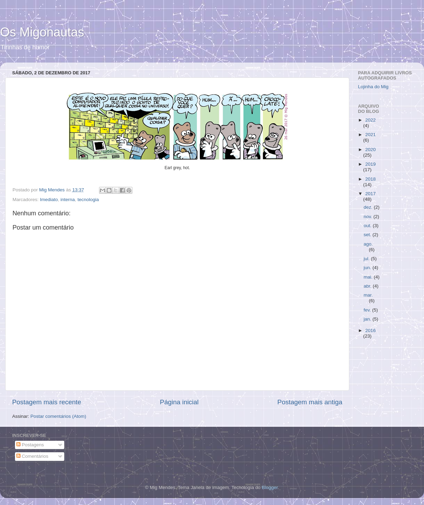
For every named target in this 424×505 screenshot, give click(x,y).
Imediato (49, 199)
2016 (370, 330)
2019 (370, 164)
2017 (370, 193)
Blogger (270, 487)
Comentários (32, 456)
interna (67, 199)
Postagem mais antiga (309, 402)
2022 (370, 120)
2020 (370, 149)
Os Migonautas (42, 32)
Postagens (30, 444)
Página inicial (179, 402)
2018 (370, 179)
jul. (367, 258)
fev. (368, 310)
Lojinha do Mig (373, 86)
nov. (368, 216)
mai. (369, 277)
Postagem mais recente (46, 402)
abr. (368, 286)
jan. (368, 319)
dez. (369, 207)
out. (368, 225)
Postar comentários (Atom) (59, 416)
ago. (368, 244)
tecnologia (88, 199)
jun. (368, 267)
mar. (368, 295)
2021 (370, 134)
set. (368, 234)
